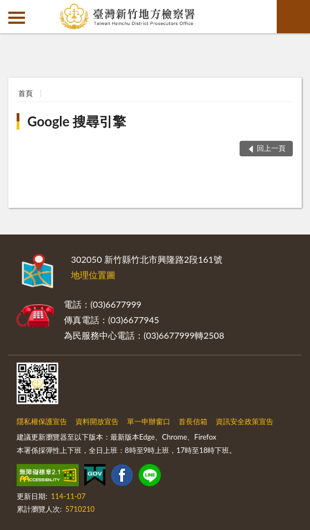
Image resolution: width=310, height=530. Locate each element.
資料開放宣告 (97, 421)
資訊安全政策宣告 (244, 421)
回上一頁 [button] (271, 148)
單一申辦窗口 (148, 421)
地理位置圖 (93, 274)
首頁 (25, 93)
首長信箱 (193, 421)
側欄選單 (16, 18)
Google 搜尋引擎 (76, 121)
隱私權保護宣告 (42, 421)
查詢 (293, 16)
